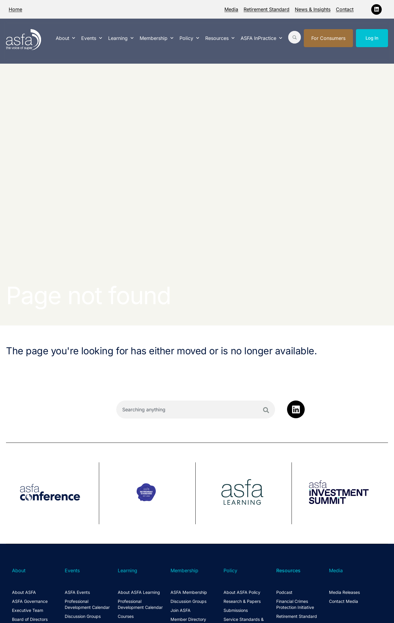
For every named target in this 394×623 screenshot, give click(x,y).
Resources (220, 38)
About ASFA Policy (242, 592)
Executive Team (27, 610)
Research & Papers (242, 601)
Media (231, 9)
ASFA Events (77, 592)
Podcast (284, 592)
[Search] (266, 410)
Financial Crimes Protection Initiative (295, 604)
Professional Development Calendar (87, 604)
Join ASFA (180, 610)
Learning (121, 38)
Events (91, 38)
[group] (52, 493)
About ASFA (24, 592)
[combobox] (195, 410)
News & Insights (312, 9)
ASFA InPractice (261, 38)
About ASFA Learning (139, 592)
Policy (189, 38)
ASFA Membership (188, 592)
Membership (156, 38)
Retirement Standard (266, 9)
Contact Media (343, 601)
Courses (126, 616)
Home (15, 9)
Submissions (236, 610)
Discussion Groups (83, 616)
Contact (345, 9)
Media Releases (344, 592)
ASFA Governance (30, 601)
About (65, 38)
